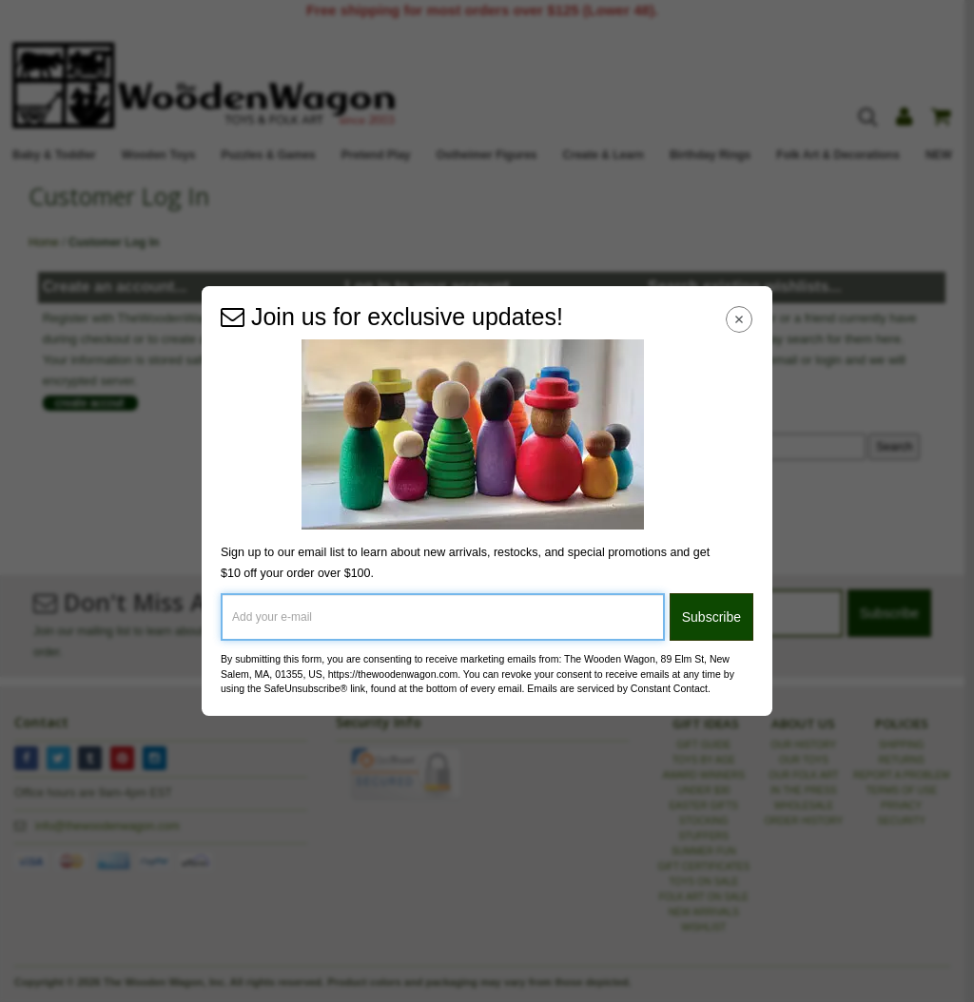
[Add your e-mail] (443, 617)
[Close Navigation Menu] (739, 319)
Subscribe (711, 617)
